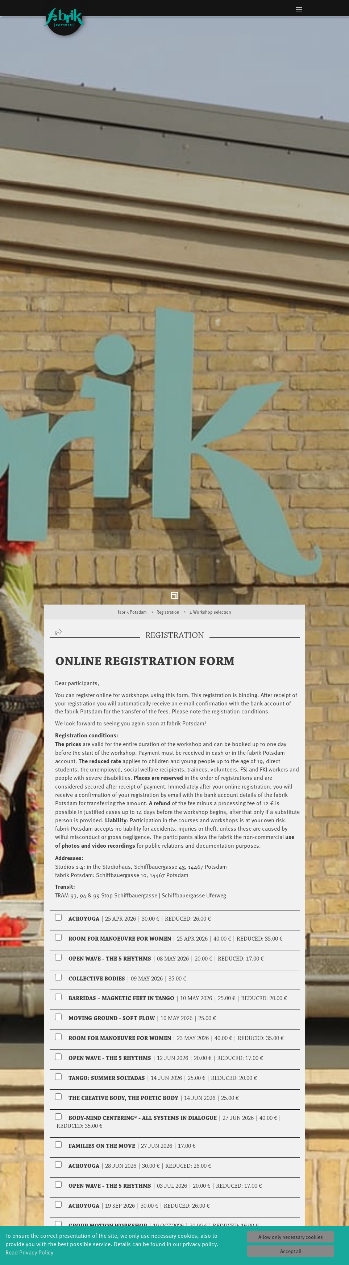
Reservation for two (85, 1125)
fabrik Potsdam (132, 426)
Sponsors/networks (224, 1222)
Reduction (157, 1092)
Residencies (174, 1221)
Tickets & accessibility (261, 1204)
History (218, 1207)
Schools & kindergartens (131, 1211)
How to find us (261, 1222)
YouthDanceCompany (138, 1200)
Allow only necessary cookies (290, 1236)
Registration (168, 426)
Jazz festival (87, 1207)
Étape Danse (174, 1214)
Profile (218, 1200)
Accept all (291, 1251)
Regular (70, 1092)
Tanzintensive (131, 1222)
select (287, 1147)
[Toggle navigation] (299, 9)
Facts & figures (218, 1214)
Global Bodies (87, 1200)
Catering (262, 1214)
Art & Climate (88, 1214)
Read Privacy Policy (29, 1252)
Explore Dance (174, 1207)
